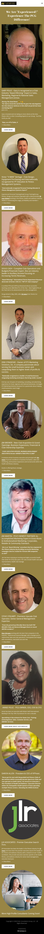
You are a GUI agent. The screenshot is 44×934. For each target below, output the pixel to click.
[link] (9, 3)
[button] (42, 3)
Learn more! (8, 208)
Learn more (8, 795)
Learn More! (8, 130)
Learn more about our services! (16, 726)
